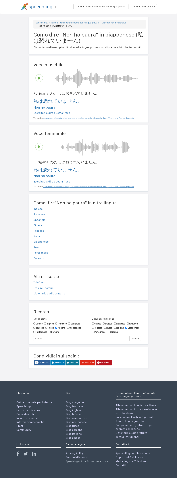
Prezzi (20, 425)
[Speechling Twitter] (27, 454)
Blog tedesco (74, 414)
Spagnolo (39, 219)
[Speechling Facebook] (19, 454)
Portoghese (40, 252)
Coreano (38, 258)
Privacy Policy (75, 453)
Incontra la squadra (28, 418)
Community (23, 429)
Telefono (38, 282)
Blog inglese (73, 410)
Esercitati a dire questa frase (51, 112)
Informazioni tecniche (30, 422)
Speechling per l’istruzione (133, 453)
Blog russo (72, 425)
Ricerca (135, 338)
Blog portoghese (76, 422)
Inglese (38, 208)
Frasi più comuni (43, 288)
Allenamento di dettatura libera (136, 405)
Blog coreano (74, 429)
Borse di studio (25, 414)
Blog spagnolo (75, 402)
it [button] (56, 7)
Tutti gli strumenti (127, 436)
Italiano (38, 236)
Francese (39, 214)
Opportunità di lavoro (129, 457)
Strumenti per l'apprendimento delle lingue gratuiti (100, 6)
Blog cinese (73, 437)
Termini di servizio (77, 457)
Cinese (37, 225)
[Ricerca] (77, 338)
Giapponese (41, 241)
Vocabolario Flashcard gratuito (135, 417)
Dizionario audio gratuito (143, 6)
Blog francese (74, 406)
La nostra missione (28, 410)
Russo (37, 247)
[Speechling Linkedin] (36, 454)
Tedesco (38, 230)
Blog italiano (74, 433)
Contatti (121, 465)
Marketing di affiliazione (131, 461)
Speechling (41, 22)
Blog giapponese (76, 418)
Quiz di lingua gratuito (130, 421)
